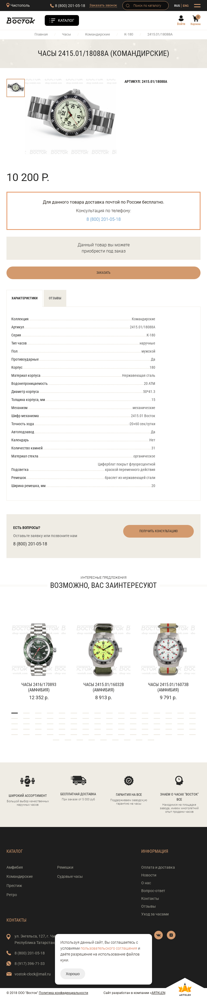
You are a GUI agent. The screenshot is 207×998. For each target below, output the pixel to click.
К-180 (128, 34)
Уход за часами (155, 914)
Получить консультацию (158, 531)
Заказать (103, 273)
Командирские (97, 34)
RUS (177, 5)
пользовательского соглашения (109, 948)
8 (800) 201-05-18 (70, 5)
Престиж (14, 885)
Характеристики (24, 298)
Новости (148, 875)
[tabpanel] (38, 654)
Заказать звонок (103, 5)
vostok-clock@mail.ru (33, 974)
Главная (41, 34)
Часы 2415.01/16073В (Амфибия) (168, 687)
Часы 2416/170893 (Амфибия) (38, 687)
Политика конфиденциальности (63, 993)
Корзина (196, 24)
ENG (186, 5)
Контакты (150, 898)
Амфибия (14, 867)
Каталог (66, 20)
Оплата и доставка (158, 867)
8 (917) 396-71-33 (30, 963)
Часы (66, 34)
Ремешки (65, 867)
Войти (181, 24)
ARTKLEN (158, 993)
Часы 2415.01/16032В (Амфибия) (103, 687)
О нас (146, 883)
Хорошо (73, 974)
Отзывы (55, 298)
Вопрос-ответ (153, 891)
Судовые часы (70, 876)
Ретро (11, 895)
